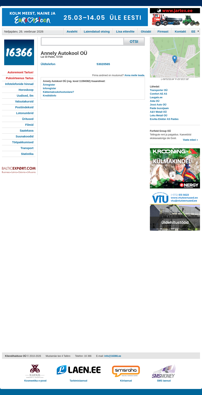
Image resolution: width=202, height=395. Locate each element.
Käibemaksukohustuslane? (58, 92)
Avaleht (72, 31)
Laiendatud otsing (97, 31)
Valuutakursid (24, 101)
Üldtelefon (48, 64)
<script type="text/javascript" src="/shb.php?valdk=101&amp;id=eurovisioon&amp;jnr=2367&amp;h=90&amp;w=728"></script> (75, 17)
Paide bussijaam (159, 108)
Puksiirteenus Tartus (19, 78)
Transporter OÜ (159, 90)
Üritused (27, 119)
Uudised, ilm (25, 95)
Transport (26, 148)
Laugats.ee (156, 97)
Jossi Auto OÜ (158, 104)
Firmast (163, 31)
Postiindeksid (24, 107)
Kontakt (180, 31)
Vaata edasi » (190, 139)
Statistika (27, 154)
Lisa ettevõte (125, 31)
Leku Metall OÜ (158, 115)
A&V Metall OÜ (158, 112)
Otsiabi (146, 31)
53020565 (102, 64)
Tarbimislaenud (78, 379)
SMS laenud (164, 379)
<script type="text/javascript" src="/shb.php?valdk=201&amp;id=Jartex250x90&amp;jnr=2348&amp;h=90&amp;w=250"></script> (175, 17)
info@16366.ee (112, 356)
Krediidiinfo (49, 95)
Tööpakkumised (22, 142)
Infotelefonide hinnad (19, 84)
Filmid (29, 124)
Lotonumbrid (24, 113)
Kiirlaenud (125, 379)
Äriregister (49, 84)
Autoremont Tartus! (20, 72)
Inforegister (49, 88)
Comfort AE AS (158, 93)
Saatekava (26, 130)
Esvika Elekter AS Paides (164, 119)
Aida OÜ (154, 101)
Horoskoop (26, 89)
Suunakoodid (24, 136)
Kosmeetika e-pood (35, 379)
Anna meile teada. (134, 75)
